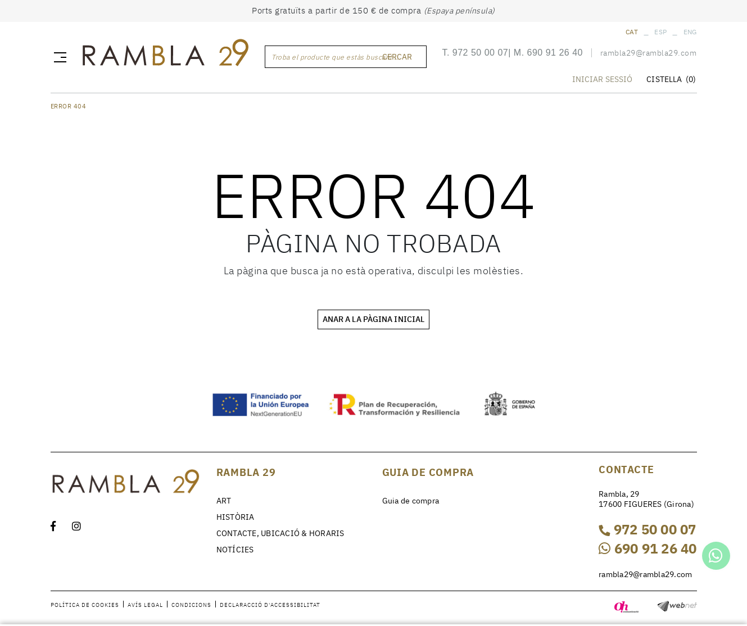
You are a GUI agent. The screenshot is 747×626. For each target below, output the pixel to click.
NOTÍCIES (235, 550)
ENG (690, 32)
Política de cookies (85, 605)
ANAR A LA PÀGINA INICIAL (373, 319)
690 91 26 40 (555, 52)
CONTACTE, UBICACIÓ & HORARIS (280, 533)
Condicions (191, 605)
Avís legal (145, 605)
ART (224, 501)
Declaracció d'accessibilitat (270, 605)
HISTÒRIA (235, 517)
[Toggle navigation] (58, 56)
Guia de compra (411, 501)
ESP (660, 32)
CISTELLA (671, 79)
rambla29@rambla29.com (648, 53)
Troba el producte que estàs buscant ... (335, 57)
